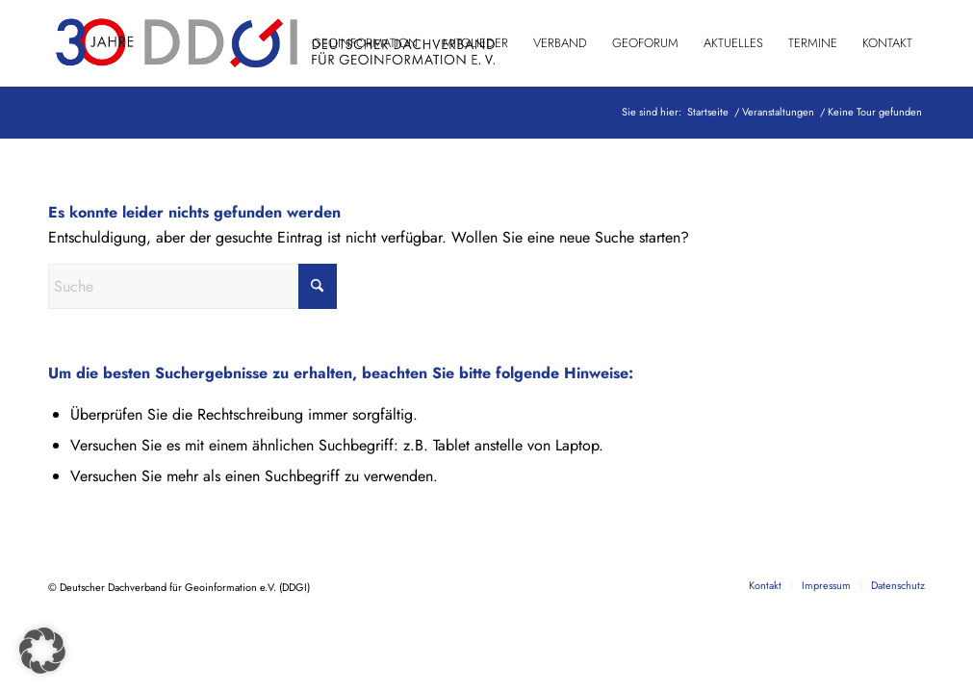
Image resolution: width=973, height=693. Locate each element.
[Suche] (192, 286)
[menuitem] (364, 43)
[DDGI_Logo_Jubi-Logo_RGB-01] (273, 43)
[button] (42, 650)
